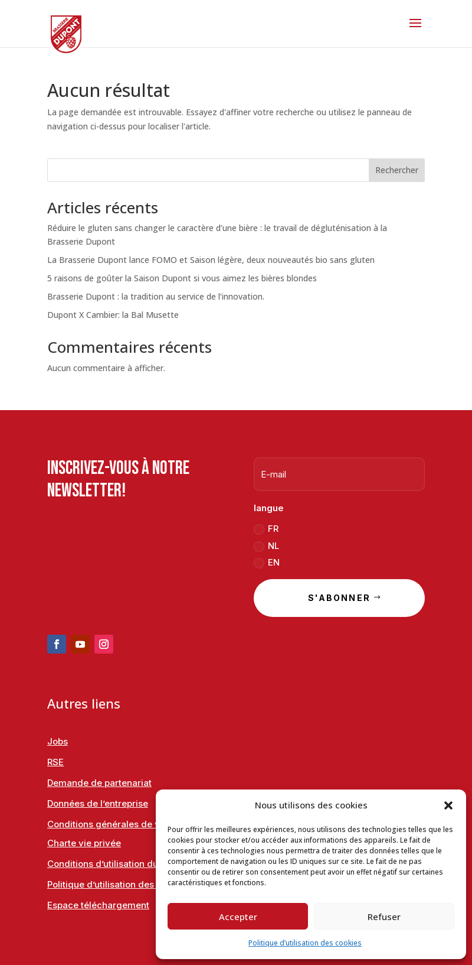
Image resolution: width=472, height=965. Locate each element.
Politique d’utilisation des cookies (305, 943)
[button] (448, 805)
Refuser (384, 916)
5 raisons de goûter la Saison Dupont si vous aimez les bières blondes (182, 278)
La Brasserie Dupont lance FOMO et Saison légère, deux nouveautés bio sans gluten (211, 259)
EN (267, 562)
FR (266, 529)
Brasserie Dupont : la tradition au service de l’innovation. (155, 296)
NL (266, 546)
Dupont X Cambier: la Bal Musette (113, 314)
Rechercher (396, 170)
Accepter (238, 916)
